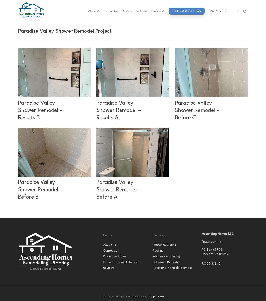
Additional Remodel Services (172, 267)
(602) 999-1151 (212, 241)
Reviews (108, 267)
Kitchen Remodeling (166, 256)
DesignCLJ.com (156, 297)
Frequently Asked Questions (122, 262)
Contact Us (111, 250)
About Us (109, 245)
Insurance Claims (164, 245)
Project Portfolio (114, 256)
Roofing (158, 250)
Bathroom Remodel (166, 262)
